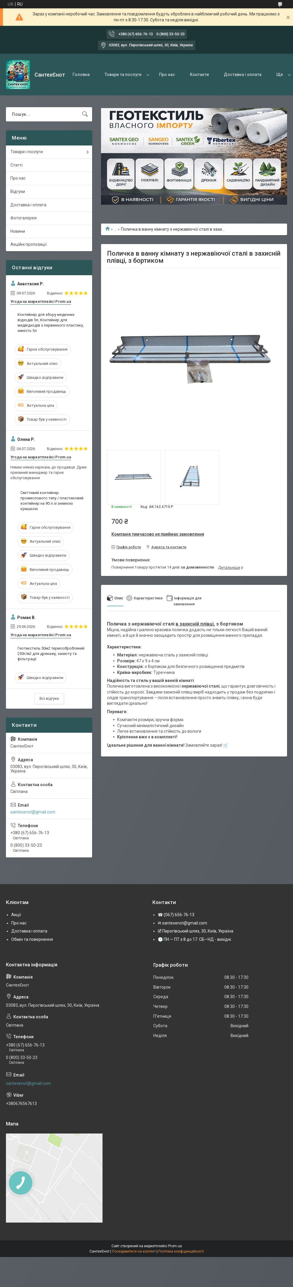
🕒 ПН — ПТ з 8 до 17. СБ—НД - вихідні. (195, 939)
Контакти (199, 74)
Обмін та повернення (32, 939)
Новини (17, 231)
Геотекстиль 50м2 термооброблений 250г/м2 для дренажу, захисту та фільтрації (51, 653)
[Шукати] (85, 114)
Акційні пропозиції (28, 244)
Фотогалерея (23, 218)
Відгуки (17, 191)
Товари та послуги (123, 74)
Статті (16, 165)
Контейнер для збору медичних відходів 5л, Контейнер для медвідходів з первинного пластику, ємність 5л (51, 322)
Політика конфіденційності (181, 1251)
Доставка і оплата (243, 74)
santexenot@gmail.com (32, 812)
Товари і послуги (26, 151)
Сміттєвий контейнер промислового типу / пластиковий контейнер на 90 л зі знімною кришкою (52, 500)
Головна (81, 74)
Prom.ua (175, 1246)
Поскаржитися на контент (134, 1251)
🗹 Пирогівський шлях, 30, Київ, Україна (195, 931)
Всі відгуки (49, 698)
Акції (16, 914)
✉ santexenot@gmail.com (182, 923)
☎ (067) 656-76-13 (176, 914)
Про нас (167, 74)
